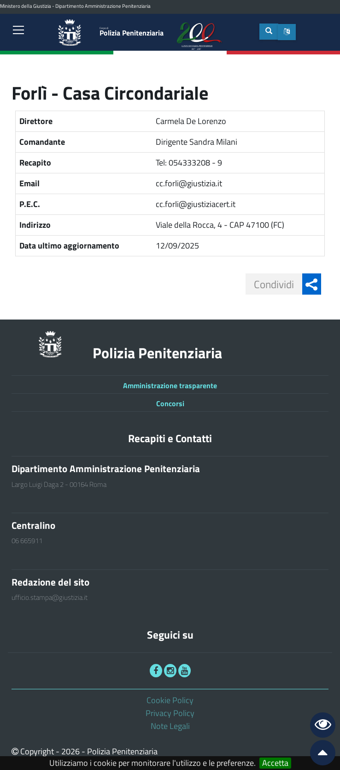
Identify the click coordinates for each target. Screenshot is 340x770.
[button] (287, 32)
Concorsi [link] (170, 403)
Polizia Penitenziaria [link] (132, 32)
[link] (18, 31)
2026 (70, 751)
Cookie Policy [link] (170, 700)
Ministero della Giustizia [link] (25, 6)
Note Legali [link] (170, 726)
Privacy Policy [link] (170, 713)
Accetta (275, 763)
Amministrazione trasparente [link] (170, 385)
